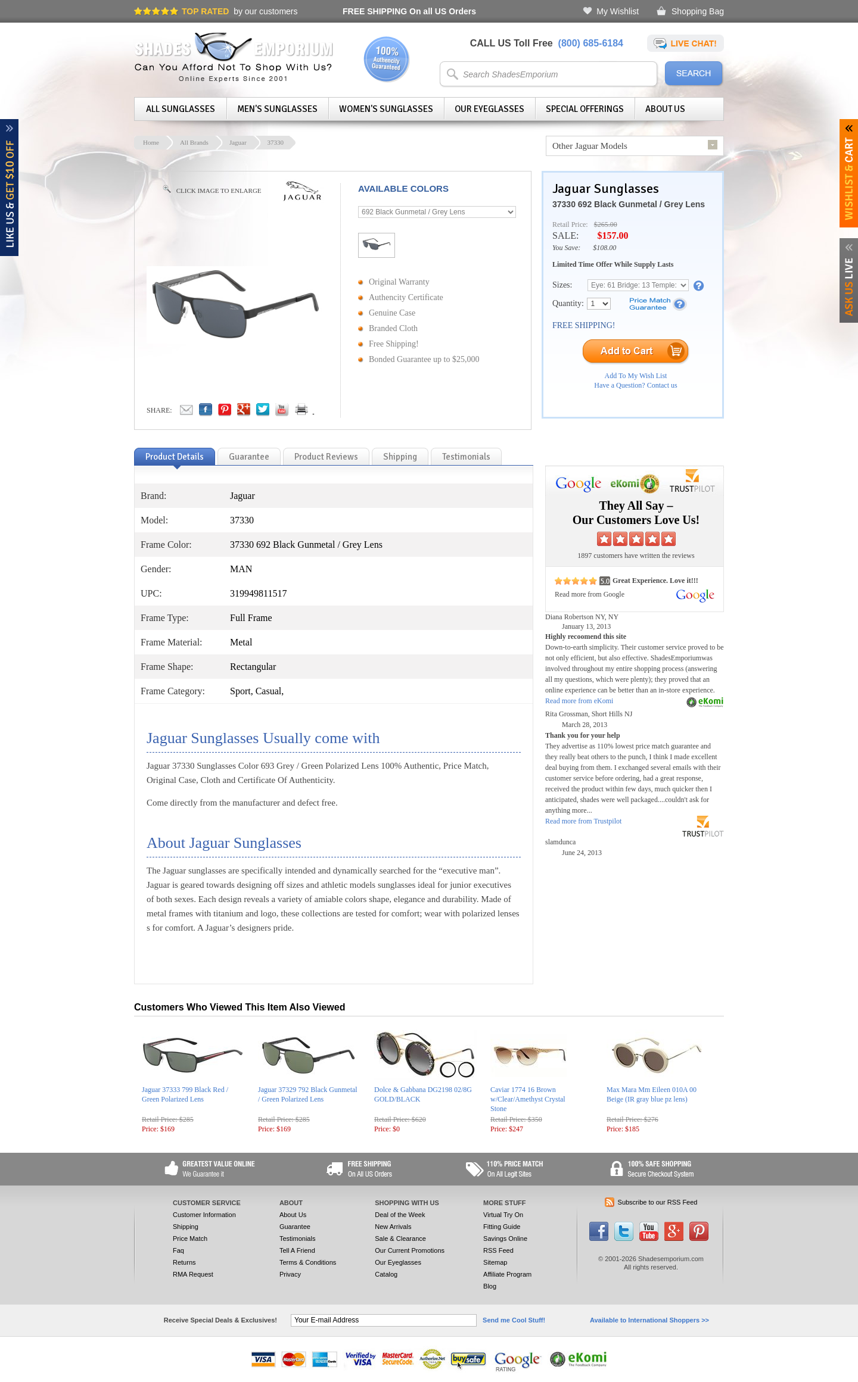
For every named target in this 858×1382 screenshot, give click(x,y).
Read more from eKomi (579, 701)
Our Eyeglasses (489, 109)
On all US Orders (409, 11)
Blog (489, 1286)
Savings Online (505, 1238)
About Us (665, 109)
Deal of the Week (400, 1214)
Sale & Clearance (400, 1238)
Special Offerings (585, 109)
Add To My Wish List (636, 376)
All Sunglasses (180, 109)
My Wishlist (617, 11)
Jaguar (238, 142)
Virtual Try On (503, 1214)
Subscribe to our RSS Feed (658, 1202)
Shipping (185, 1226)
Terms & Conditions (307, 1262)
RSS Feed (498, 1250)
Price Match (190, 1238)
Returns (184, 1262)
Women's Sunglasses (386, 109)
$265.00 (605, 224)
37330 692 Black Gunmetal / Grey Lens (628, 204)
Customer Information (204, 1214)
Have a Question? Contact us (635, 385)
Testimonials (297, 1238)
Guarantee (294, 1226)
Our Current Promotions (409, 1250)
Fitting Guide (501, 1226)
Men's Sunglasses (277, 109)
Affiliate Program (507, 1274)
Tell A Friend (297, 1250)
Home (151, 142)
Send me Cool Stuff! (514, 1320)
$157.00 (612, 235)
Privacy (290, 1274)
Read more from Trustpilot (583, 821)
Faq (178, 1250)
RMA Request (193, 1274)
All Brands (194, 142)
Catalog (386, 1274)
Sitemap (495, 1262)
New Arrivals (393, 1226)
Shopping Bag (698, 11)
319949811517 (258, 593)
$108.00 (604, 248)
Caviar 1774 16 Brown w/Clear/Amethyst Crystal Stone (527, 1099)
